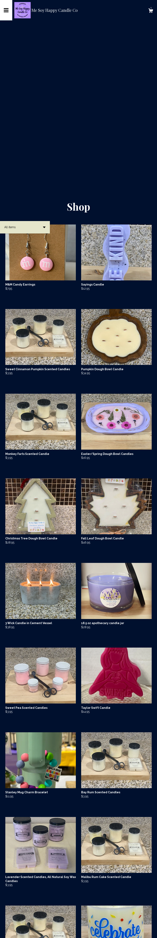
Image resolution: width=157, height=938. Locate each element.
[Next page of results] (105, 921)
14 (100, 921)
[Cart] (150, 11)
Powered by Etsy (60, 932)
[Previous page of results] (51, 921)
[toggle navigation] (6, 10)
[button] (25, 72)
